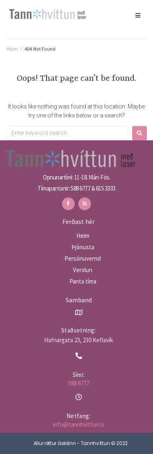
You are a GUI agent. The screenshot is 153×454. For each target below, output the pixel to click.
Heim (12, 49)
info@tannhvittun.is (78, 424)
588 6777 (78, 383)
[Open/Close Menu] (138, 15)
